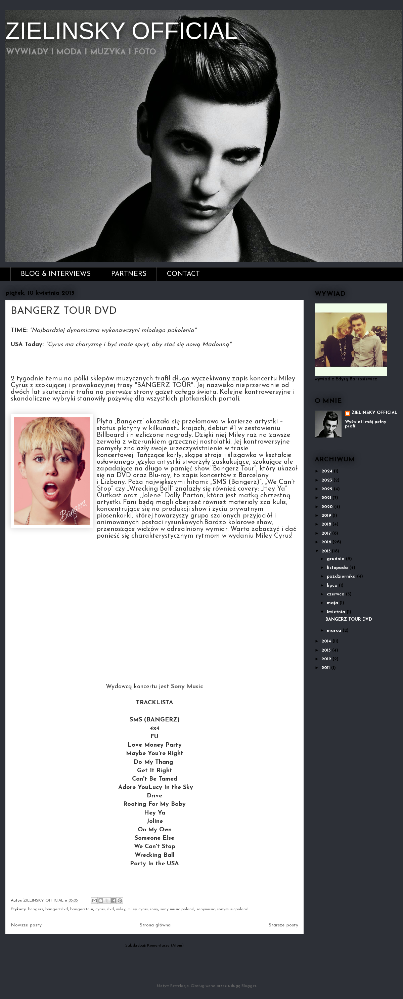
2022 (327, 489)
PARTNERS (128, 274)
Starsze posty (283, 925)
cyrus (100, 909)
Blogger (248, 986)
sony (154, 909)
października (342, 576)
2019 (326, 515)
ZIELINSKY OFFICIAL (121, 31)
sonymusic (205, 909)
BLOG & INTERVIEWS (56, 274)
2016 (326, 542)
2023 (327, 480)
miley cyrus (138, 909)
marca (335, 630)
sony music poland (177, 909)
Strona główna (155, 925)
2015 (326, 551)
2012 (326, 659)
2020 (327, 507)
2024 (327, 471)
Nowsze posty (26, 925)
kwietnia (337, 612)
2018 (326, 524)
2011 (326, 668)
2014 (326, 641)
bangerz (35, 909)
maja (333, 603)
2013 (326, 650)
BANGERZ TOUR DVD (64, 311)
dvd (110, 909)
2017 (326, 533)
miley (121, 909)
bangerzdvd (56, 909)
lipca (333, 585)
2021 (326, 498)
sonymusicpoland (233, 909)
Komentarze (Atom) (165, 946)
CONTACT (183, 274)
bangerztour (81, 909)
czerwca (336, 594)
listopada (338, 568)
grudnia (336, 559)
